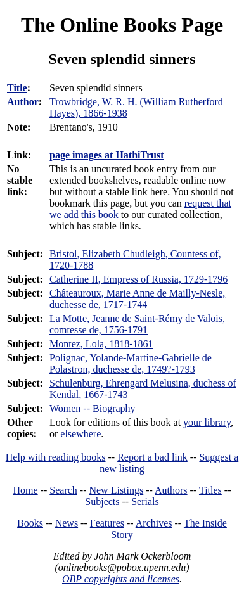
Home (25, 490)
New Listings (116, 490)
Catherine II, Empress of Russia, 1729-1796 (138, 279)
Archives (154, 523)
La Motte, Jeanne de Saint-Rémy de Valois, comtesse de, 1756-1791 (137, 324)
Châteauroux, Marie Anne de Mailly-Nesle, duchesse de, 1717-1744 (137, 299)
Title (17, 87)
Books (30, 523)
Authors (171, 490)
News (66, 523)
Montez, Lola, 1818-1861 (101, 343)
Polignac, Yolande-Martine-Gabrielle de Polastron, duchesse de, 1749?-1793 (130, 363)
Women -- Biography (92, 408)
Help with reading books (56, 457)
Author (23, 101)
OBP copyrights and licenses (120, 578)
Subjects (102, 501)
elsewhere (80, 433)
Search (63, 490)
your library (207, 422)
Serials (145, 501)
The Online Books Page (122, 24)
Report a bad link (152, 457)
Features (107, 523)
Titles (210, 490)
